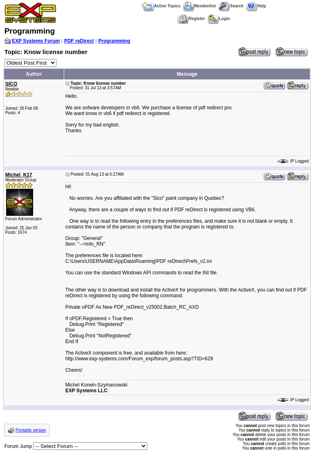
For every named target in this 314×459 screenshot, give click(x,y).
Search (230, 6)
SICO (11, 84)
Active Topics (160, 6)
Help (256, 6)
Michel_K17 (18, 175)
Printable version (31, 430)
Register (191, 18)
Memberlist (199, 6)
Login (219, 18)
